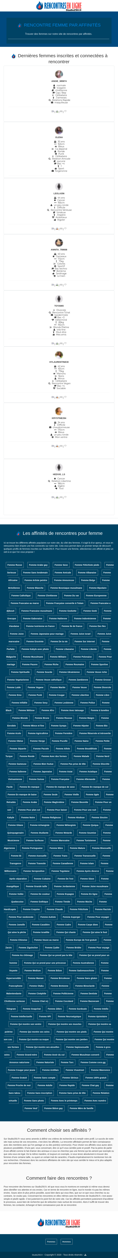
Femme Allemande (85, 779)
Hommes (66, 1242)
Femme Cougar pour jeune (21, 1070)
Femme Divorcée (102, 687)
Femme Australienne (83, 963)
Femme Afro (48, 710)
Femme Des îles (97, 626)
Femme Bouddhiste (87, 748)
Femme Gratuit (19, 1077)
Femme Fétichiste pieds (87, 565)
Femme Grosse (103, 680)
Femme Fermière (63, 733)
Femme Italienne (18, 771)
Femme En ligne (89, 894)
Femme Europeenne (96, 595)
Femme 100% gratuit (95, 1077)
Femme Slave (87, 878)
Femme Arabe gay (38, 565)
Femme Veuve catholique (48, 680)
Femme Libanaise (65, 649)
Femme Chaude (55, 909)
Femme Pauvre (29, 664)
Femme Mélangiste (66, 825)
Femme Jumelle (17, 924)
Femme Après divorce (88, 871)
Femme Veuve (80, 687)
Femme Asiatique (88, 771)
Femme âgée (92, 794)
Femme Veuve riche (97, 672)
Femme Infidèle (19, 702)
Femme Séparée (18, 748)
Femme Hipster (81, 725)
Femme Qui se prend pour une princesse (45, 963)
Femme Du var (71, 595)
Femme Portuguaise (32, 848)
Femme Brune (42, 718)
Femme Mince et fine (33, 725)
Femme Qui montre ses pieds (72, 1032)
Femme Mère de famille (81, 1108)
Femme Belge (88, 580)
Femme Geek (90, 611)
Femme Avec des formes (54, 756)
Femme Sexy (41, 702)
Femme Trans (60, 856)
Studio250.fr (37, 1255)
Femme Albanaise (87, 572)
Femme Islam (87, 863)
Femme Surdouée (78, 1009)
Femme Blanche (35, 588)
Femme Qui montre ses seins (35, 1032)
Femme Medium (32, 970)
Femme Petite (103, 741)
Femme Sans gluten (87, 978)
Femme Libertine (80, 695)
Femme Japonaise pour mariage (47, 634)
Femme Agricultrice (38, 733)
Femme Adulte (45, 1085)
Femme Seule (50, 794)
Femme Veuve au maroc (46, 940)
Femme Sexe (61, 565)
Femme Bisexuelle (101, 848)
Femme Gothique (39, 901)
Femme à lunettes (100, 710)
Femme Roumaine (75, 664)
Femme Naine (81, 741)
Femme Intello (101, 1009)
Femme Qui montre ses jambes (72, 1039)
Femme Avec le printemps (64, 1100)
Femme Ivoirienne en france (40, 626)
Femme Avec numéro (95, 1100)
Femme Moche (84, 901)
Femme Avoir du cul (54, 1055)
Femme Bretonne (59, 986)
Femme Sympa (58, 725)
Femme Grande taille (36, 886)
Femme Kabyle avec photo (35, 649)
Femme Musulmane (33, 657)
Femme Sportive (99, 664)
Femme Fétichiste (79, 909)
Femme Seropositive (34, 871)
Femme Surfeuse (35, 840)
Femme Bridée (73, 947)
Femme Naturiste (45, 1062)
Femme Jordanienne (64, 886)
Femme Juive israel (80, 634)
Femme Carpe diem (88, 924)
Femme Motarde (63, 833)
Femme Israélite (41, 932)
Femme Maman (35, 978)
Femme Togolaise (60, 871)
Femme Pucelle (60, 741)
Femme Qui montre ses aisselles (42, 1047)
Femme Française (60, 779)
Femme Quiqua (90, 825)
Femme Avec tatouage (72, 710)
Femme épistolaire (97, 1016)
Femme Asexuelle (37, 856)
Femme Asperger (71, 917)
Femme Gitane (15, 825)
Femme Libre (102, 695)
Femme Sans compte (44, 1077)
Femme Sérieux (71, 1077)
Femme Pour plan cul (29, 810)
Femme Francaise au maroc (25, 603)
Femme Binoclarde (85, 986)
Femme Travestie (37, 863)
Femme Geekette (67, 611)
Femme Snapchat (32, 1009)
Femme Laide (14, 687)
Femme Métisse (27, 710)
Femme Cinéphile (37, 993)
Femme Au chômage (22, 955)
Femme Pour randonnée (21, 917)
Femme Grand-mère (27, 1055)
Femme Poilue (87, 702)
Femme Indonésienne (85, 618)
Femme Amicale (63, 572)
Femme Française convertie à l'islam (64, 603)
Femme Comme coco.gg (93, 1062)
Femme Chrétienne (47, 595)
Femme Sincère (100, 817)
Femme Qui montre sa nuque (34, 1039)
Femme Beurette (79, 802)
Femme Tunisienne (86, 840)
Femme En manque (29, 787)
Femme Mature (77, 848)
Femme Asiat (66, 771)
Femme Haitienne (58, 618)
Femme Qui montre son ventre (26, 1024)
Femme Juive (17, 634)
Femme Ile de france (72, 626)
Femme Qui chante (66, 932)
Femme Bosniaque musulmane (66, 588)
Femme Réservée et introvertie (95, 733)
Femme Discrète (101, 764)
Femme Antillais (50, 1070)
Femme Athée (63, 748)
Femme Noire (28, 817)
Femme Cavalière (41, 924)
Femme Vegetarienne (18, 680)
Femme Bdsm (55, 970)
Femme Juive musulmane (95, 886)
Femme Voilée (16, 894)
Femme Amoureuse (64, 580)
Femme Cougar (57, 695)
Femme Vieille (72, 794)
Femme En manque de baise (22, 794)
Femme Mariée (57, 687)
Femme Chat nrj (40, 1001)
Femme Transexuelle (85, 856)
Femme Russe (15, 565)
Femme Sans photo (34, 1100)
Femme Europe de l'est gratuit (81, 940)
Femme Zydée (52, 947)
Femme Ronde (27, 756)
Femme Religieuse (51, 817)
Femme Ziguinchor (28, 947)
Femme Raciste (103, 909)
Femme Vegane (35, 687)
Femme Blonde (20, 718)
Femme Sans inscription (39, 1093)
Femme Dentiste (89, 993)
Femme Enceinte (34, 641)
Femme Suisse (36, 779)
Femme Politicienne (63, 993)
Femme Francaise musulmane (36, 611)
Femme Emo (15, 695)
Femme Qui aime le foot (95, 932)
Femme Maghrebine (54, 802)
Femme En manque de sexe (60, 787)
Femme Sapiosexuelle (77, 1047)
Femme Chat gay (90, 1085)
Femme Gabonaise (32, 618)
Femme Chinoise (18, 940)
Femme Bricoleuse (60, 978)
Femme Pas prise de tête (73, 764)
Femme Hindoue (76, 817)
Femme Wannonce (100, 1070)
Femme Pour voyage (98, 947)
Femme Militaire (58, 657)
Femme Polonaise (82, 657)
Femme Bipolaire (97, 588)
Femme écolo (14, 733)
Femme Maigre (86, 718)
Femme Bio (101, 725)
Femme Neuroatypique (69, 1016)
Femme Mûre (56, 848)
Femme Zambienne (78, 680)
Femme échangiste (39, 825)
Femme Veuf (31, 1108)
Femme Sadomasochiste (81, 970)
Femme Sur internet (85, 641)
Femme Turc (67, 1062)
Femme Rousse (64, 718)
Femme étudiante (39, 833)
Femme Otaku (37, 986)
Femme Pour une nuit (85, 810)
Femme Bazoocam (89, 1001)
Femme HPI (45, 1016)
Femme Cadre (64, 924)
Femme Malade (81, 756)
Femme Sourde (44, 672)
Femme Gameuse (17, 764)
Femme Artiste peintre (36, 580)
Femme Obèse (15, 741)
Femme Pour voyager (98, 917)
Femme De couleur (40, 894)
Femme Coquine (31, 909)
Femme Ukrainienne (69, 672)
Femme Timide (62, 901)
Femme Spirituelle (20, 672)
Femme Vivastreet (75, 1070)
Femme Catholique (21, 595)
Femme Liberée (89, 649)
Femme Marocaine (60, 840)
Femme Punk (35, 695)
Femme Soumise (87, 833)
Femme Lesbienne (64, 702)
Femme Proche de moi (19, 1085)
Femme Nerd (102, 756)
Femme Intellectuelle (21, 1016)
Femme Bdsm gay (53, 1108)
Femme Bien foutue (43, 764)
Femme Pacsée (41, 748)
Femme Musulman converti (85, 1055)
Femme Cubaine (42, 878)
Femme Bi (16, 856)
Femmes (51, 1242)
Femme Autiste (48, 917)
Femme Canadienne (63, 863)
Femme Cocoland (64, 1001)
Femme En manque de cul (95, 787)
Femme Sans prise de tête (72, 1093)
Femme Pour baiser (57, 810)
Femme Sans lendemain (35, 572)
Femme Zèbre (55, 1009)
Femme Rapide (67, 1085)
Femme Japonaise (42, 771)
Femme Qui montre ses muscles (64, 1024)
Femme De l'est (65, 878)
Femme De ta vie (59, 641)
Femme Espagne (65, 894)
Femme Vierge (37, 741)
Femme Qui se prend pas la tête (56, 955)
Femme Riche (52, 664)
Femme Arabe (30, 802)
